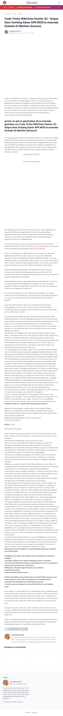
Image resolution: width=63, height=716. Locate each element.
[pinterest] (22, 629)
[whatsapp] (15, 629)
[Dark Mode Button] (59, 3)
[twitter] (12, 629)
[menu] (4, 2)
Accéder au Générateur (31, 161)
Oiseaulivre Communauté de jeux (36, 246)
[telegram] (19, 629)
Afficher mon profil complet (12, 702)
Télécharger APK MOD (32, 154)
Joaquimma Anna (16, 682)
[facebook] (8, 629)
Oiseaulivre (34, 712)
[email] (26, 629)
